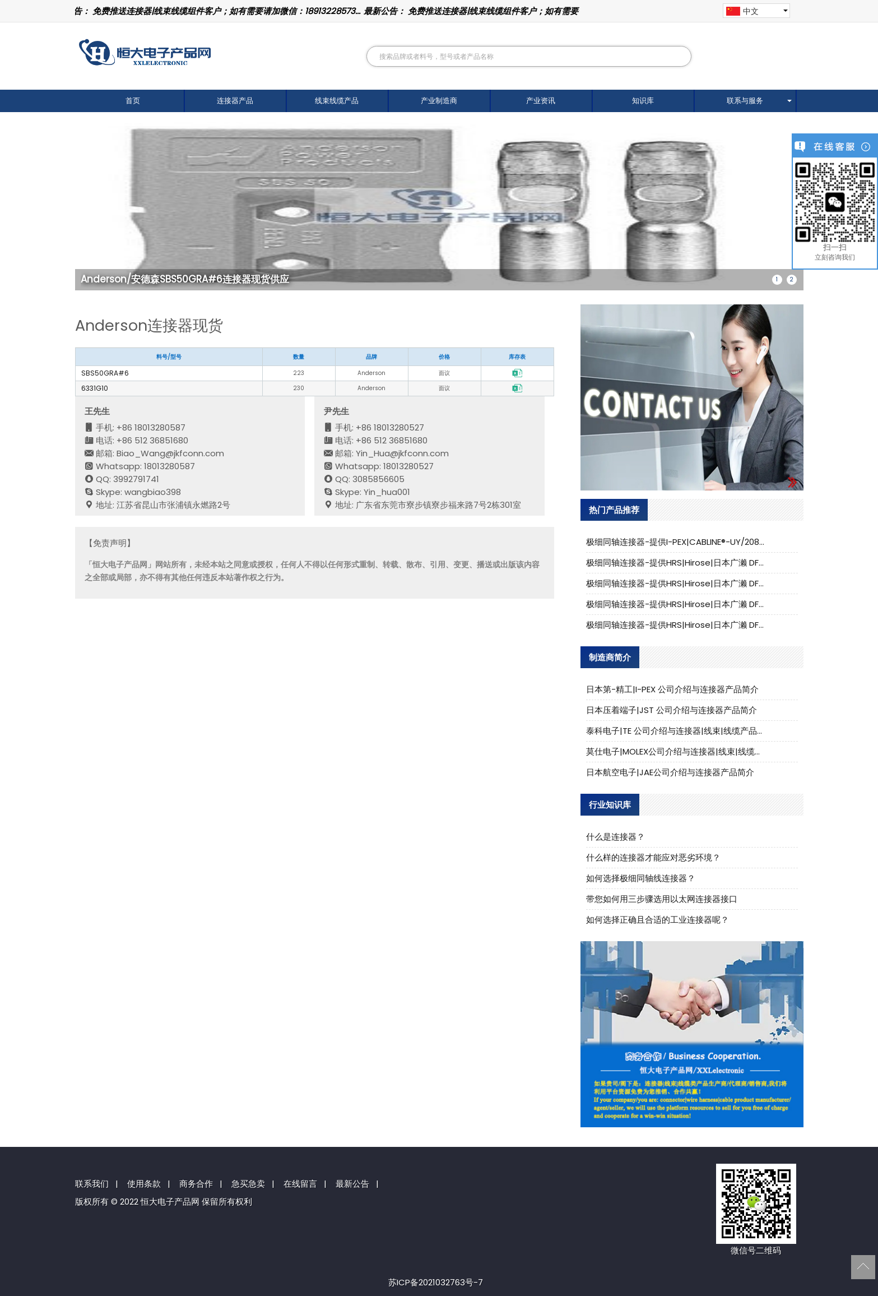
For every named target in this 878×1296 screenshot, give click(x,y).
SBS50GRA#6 (105, 373)
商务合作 (196, 1183)
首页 (133, 100)
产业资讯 (540, 100)
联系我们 (92, 1183)
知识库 (643, 100)
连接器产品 (235, 100)
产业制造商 (439, 100)
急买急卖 (248, 1183)
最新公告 (352, 1183)
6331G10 (94, 388)
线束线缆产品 (337, 100)
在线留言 (300, 1183)
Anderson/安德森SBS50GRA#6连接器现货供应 (185, 279)
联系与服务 (745, 100)
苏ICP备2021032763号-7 (435, 1282)
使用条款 (144, 1183)
